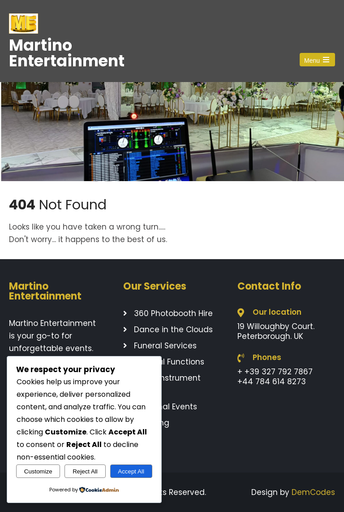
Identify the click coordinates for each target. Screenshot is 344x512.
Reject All (85, 471)
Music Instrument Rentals (162, 384)
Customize (38, 471)
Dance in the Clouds (173, 329)
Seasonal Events (165, 406)
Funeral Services (165, 345)
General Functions (169, 361)
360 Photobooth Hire (173, 313)
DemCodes (313, 492)
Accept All (131, 471)
